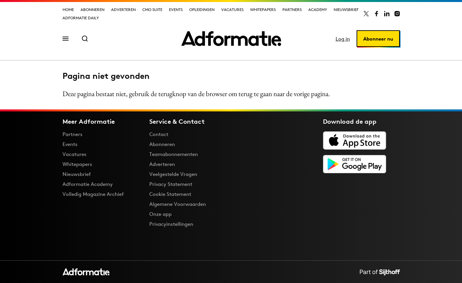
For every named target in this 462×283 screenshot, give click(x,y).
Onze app (160, 214)
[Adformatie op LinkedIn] (386, 13)
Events (176, 9)
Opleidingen (202, 9)
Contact (158, 134)
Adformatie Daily (81, 17)
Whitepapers (263, 9)
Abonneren (92, 9)
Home (68, 9)
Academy (317, 9)
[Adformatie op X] (366, 13)
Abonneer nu (378, 39)
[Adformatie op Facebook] (376, 13)
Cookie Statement (170, 194)
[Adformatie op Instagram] (397, 13)
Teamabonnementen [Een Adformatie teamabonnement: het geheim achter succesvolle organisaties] (173, 154)
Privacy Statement (170, 184)
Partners (292, 9)
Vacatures (232, 9)
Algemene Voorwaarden (177, 204)
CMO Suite (152, 9)
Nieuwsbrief (346, 9)
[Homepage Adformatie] (231, 38)
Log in (343, 39)
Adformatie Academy (88, 184)
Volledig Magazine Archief (93, 194)
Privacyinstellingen (171, 224)
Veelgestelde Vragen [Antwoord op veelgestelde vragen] (173, 174)
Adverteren (123, 9)
